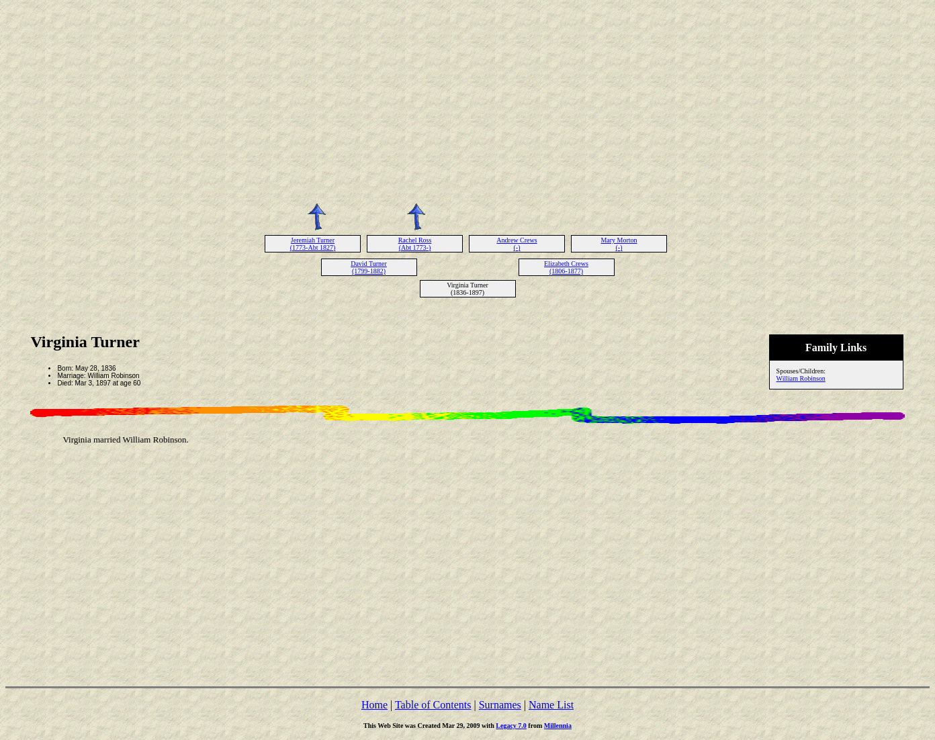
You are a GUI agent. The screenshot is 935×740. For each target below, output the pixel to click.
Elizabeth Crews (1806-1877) (566, 267)
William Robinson (801, 378)
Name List (551, 704)
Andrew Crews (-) (516, 243)
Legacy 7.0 (511, 725)
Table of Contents (433, 704)
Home (374, 704)
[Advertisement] (467, 99)
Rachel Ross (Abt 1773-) (415, 243)
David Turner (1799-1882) (369, 267)
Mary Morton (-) (618, 243)
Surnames (500, 704)
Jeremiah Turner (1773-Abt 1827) (313, 243)
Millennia (558, 725)
